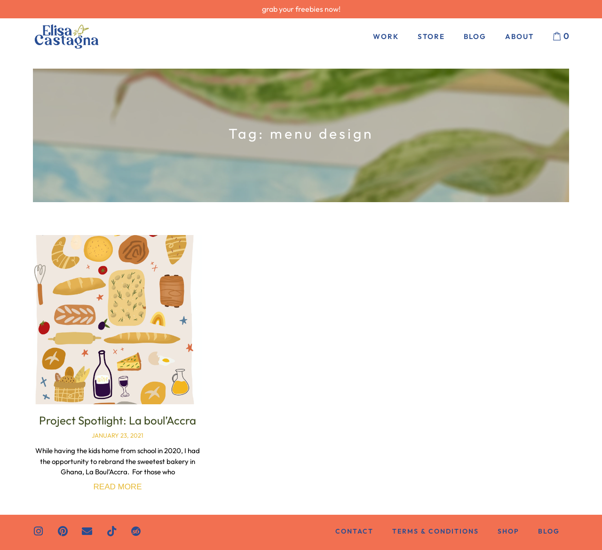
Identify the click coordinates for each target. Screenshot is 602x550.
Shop (508, 531)
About (519, 36)
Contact (354, 531)
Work (386, 36)
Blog (475, 36)
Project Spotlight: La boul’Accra (117, 420)
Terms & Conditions (435, 531)
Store (431, 36)
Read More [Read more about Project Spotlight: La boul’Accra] (118, 486)
